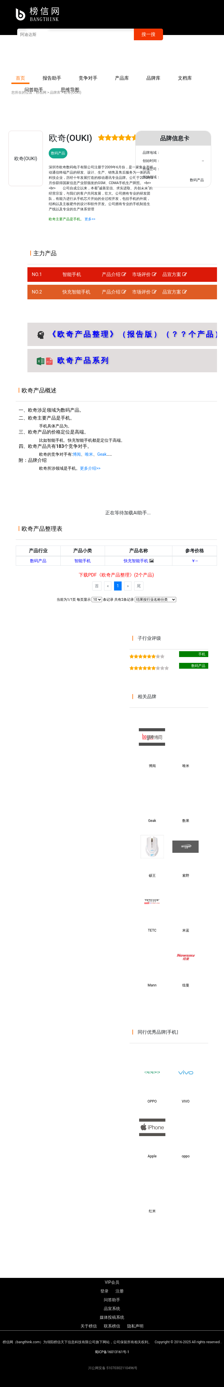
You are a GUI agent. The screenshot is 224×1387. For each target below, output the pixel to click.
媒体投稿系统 (112, 1317)
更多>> (90, 219)
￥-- (194, 560)
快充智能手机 (76, 292)
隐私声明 (135, 1326)
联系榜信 (204, 57)
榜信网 (41, 92)
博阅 (77, 454)
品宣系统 (112, 1308)
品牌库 (153, 78)
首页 (20, 78)
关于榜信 (179, 57)
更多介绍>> (90, 468)
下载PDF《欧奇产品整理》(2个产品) (116, 575)
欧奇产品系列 (82, 360)
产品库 (122, 78)
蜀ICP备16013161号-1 (112, 1352)
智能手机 (71, 274)
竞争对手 (88, 78)
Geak (101, 454)
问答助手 (112, 1299)
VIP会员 (121, 57)
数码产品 (38, 560)
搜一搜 (148, 34)
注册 (158, 57)
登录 (141, 57)
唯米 (89, 454)
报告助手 (52, 78)
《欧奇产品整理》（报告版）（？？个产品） (135, 334)
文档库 (185, 78)
